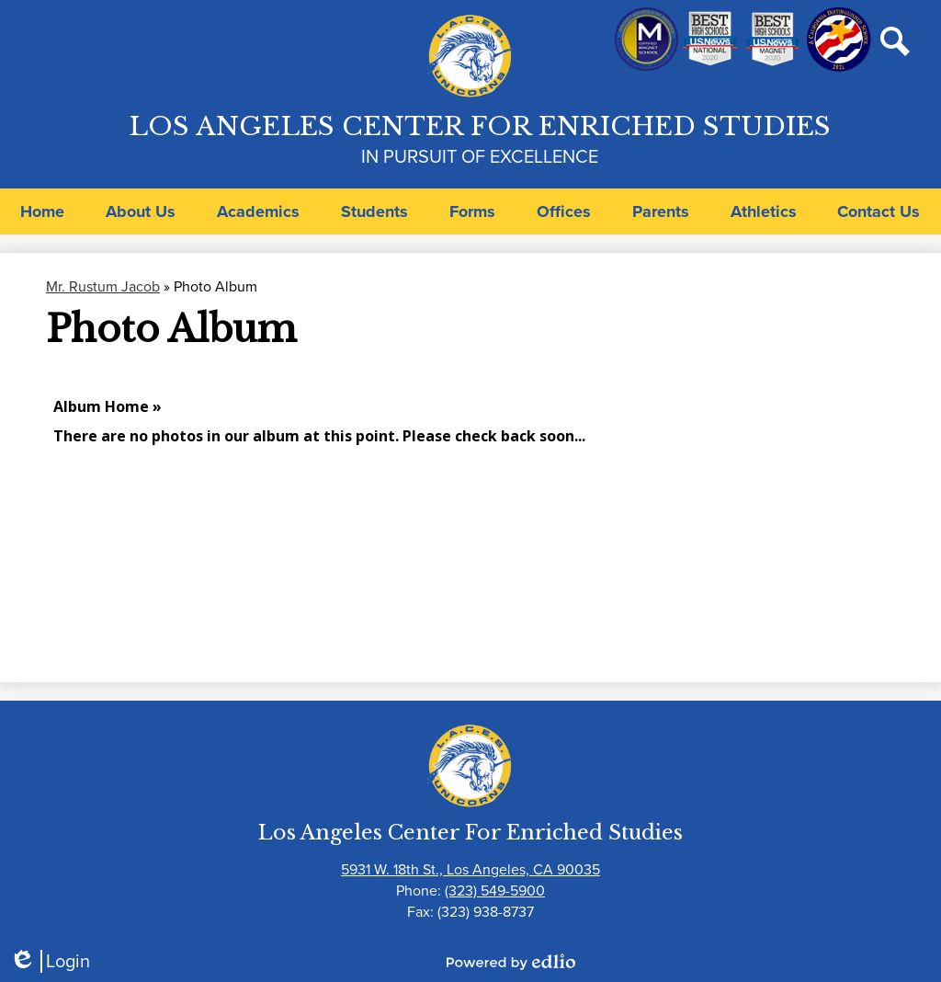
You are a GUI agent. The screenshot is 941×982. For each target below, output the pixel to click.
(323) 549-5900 (495, 890)
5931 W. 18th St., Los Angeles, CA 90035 (470, 869)
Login (49, 961)
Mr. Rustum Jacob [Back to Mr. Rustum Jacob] (103, 286)
